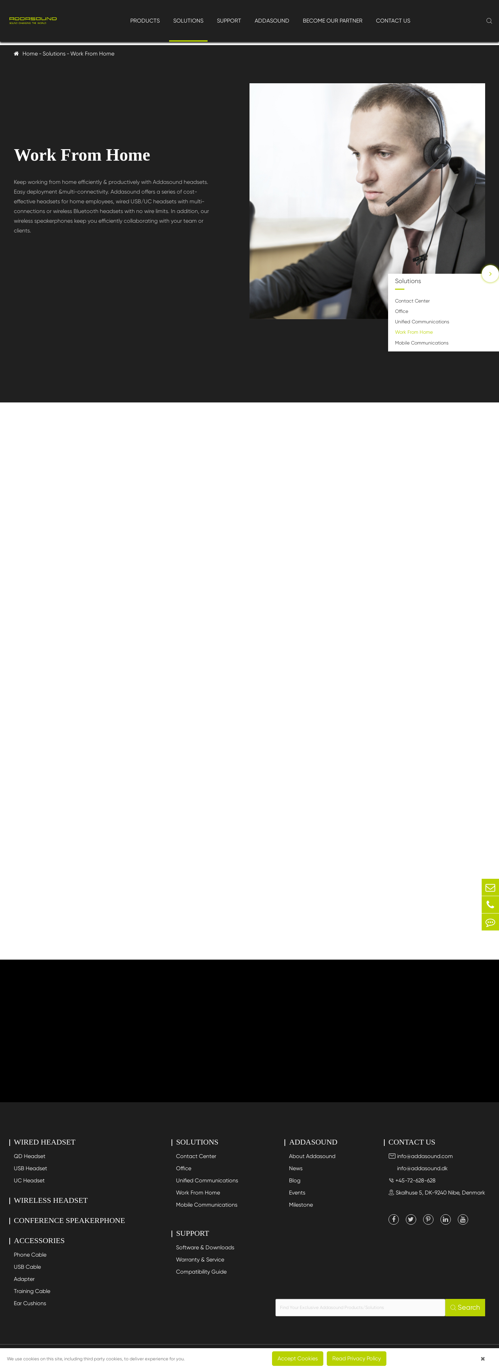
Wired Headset (45, 1142)
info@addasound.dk (418, 1168)
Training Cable (32, 1291)
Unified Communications (422, 321)
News (296, 1168)
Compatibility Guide (201, 1271)
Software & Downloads (205, 1247)
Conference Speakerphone (69, 1220)
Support (229, 20)
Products (145, 20)
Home (30, 53)
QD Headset (29, 1156)
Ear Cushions (30, 1303)
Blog (294, 1180)
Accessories (39, 1240)
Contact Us (393, 20)
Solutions (188, 20)
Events (297, 1192)
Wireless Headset (51, 1200)
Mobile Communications (421, 343)
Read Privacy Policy (356, 1358)
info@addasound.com (420, 1156)
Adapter (24, 1279)
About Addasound (312, 1156)
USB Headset (30, 1168)
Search (465, 1307)
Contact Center (412, 301)
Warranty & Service (200, 1259)
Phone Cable (30, 1254)
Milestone (301, 1204)
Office (401, 311)
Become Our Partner (332, 20)
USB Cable (27, 1267)
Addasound (272, 20)
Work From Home (92, 53)
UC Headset (29, 1180)
